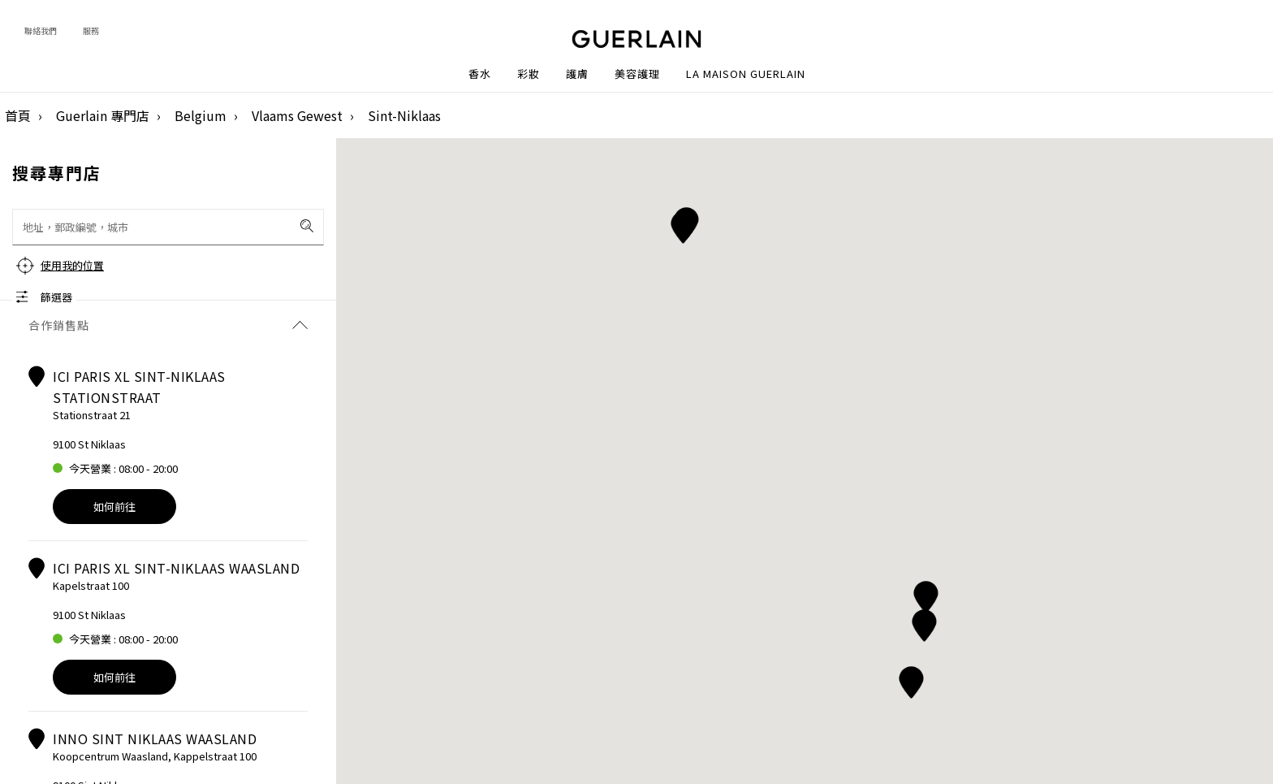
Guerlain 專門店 (102, 115)
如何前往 (114, 506)
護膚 (577, 74)
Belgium (201, 115)
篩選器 (56, 297)
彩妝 (528, 74)
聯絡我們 (40, 30)
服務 (91, 30)
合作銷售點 (168, 325)
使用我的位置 (72, 265)
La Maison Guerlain (745, 74)
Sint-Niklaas (404, 115)
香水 (479, 74)
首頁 (18, 115)
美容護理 (637, 74)
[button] (925, 594)
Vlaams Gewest (297, 115)
